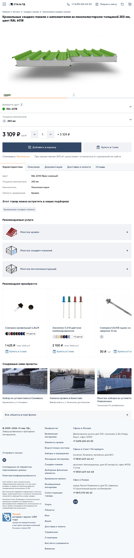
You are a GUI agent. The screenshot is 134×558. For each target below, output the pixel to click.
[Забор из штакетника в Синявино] (24, 389)
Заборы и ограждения (57, 453)
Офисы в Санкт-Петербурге (88, 449)
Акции (48, 521)
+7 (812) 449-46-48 (83, 472)
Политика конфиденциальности (19, 475)
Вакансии (50, 548)
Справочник (51, 532)
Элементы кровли (54, 442)
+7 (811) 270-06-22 (82, 492)
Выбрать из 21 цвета (67, 107)
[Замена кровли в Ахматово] (72, 389)
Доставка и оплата (55, 526)
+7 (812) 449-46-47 (83, 459)
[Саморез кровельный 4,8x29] (25, 322)
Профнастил (51, 428)
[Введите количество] (42, 134)
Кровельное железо (55, 478)
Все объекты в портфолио (67, 415)
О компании (51, 537)
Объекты (49, 510)
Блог (47, 515)
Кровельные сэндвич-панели (19, 209)
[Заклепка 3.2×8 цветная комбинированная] (72, 322)
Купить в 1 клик (16, 351)
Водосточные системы (57, 448)
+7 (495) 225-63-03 (83, 441)
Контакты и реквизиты (57, 543)
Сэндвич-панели (54, 464)
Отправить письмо (12, 453)
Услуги (48, 504)
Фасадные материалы (57, 459)
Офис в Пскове (81, 480)
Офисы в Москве (82, 428)
